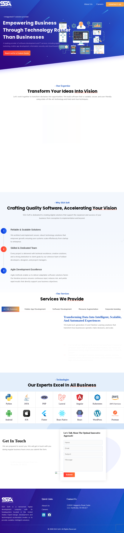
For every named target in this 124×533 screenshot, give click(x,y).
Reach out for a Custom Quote (17, 53)
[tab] (10, 309)
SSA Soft (57, 529)
